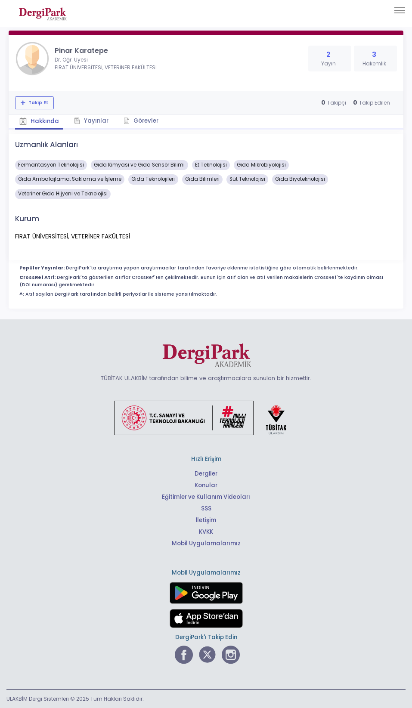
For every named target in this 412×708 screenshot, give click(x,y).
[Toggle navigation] (400, 10)
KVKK (206, 532)
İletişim (206, 520)
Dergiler (206, 474)
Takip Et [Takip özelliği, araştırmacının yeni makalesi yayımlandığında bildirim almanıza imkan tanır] (37, 102)
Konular (206, 485)
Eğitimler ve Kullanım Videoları (206, 497)
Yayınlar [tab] (91, 121)
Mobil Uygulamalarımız (206, 543)
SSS (206, 508)
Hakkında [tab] (39, 121)
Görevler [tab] (141, 121)
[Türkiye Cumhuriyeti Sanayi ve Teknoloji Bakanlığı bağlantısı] (205, 417)
